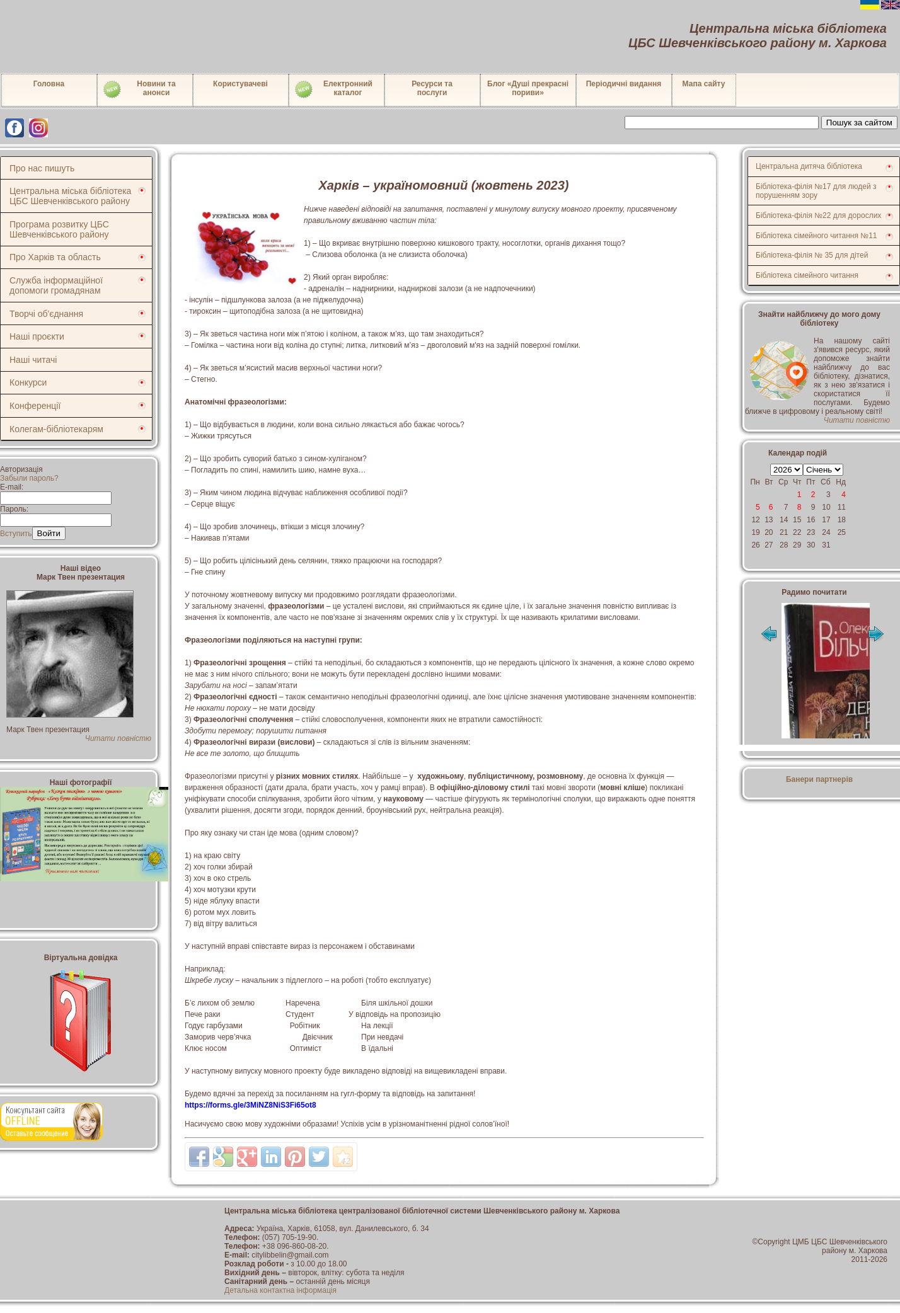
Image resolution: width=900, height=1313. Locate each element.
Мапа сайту (704, 83)
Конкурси (28, 382)
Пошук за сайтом (859, 122)
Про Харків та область (55, 257)
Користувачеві (240, 83)
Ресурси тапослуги (432, 88)
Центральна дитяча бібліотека (809, 166)
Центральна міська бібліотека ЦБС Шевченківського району (70, 196)
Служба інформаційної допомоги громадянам (56, 285)
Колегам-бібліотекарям (56, 429)
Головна (48, 83)
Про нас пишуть (41, 168)
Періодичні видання (624, 83)
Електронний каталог (333, 89)
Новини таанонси (139, 89)
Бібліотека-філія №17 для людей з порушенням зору (816, 191)
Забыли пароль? (29, 478)
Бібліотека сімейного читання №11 (816, 235)
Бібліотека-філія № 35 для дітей (812, 255)
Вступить (16, 533)
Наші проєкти (36, 336)
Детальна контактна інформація (280, 1290)
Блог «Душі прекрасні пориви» (527, 88)
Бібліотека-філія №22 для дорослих (818, 215)
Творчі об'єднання (46, 314)
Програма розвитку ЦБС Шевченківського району (59, 229)
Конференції (35, 406)
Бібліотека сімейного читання (807, 275)
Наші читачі (33, 360)
